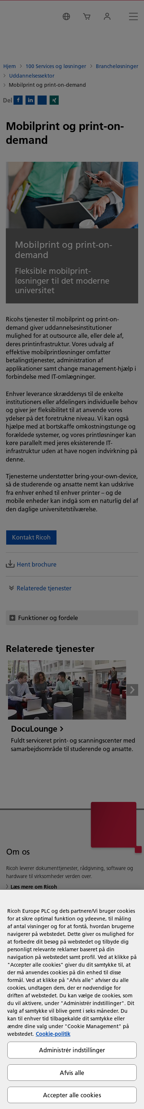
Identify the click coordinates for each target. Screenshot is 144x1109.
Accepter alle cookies (72, 1095)
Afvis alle (72, 1072)
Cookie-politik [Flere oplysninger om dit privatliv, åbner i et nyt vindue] (53, 1034)
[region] (72, 999)
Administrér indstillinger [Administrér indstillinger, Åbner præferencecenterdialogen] (72, 1050)
